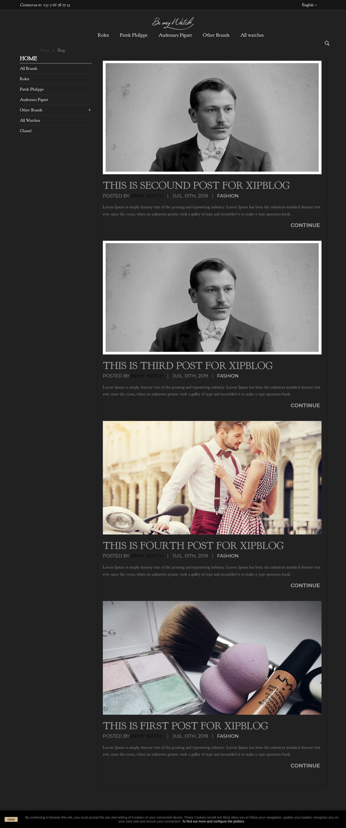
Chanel (25, 130)
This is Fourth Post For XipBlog (193, 546)
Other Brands (31, 110)
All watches (30, 120)
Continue (306, 225)
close (11, 819)
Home (28, 59)
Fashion (228, 196)
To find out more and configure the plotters (213, 821)
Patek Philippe (32, 89)
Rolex (24, 78)
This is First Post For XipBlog (185, 726)
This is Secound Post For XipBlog (196, 185)
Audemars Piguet (34, 99)
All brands (28, 68)
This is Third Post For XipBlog (188, 366)
